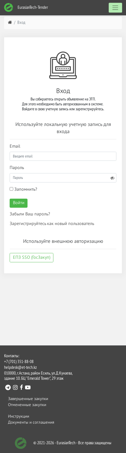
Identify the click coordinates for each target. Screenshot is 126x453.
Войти (18, 203)
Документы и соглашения (31, 422)
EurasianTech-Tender (26, 7)
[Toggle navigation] (115, 7)
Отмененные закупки (27, 405)
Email (15, 146)
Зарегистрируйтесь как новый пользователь (52, 224)
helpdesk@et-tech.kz (20, 367)
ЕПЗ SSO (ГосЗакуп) (31, 257)
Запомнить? (23, 189)
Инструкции (18, 416)
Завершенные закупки (28, 399)
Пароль (17, 168)
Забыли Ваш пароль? (30, 214)
